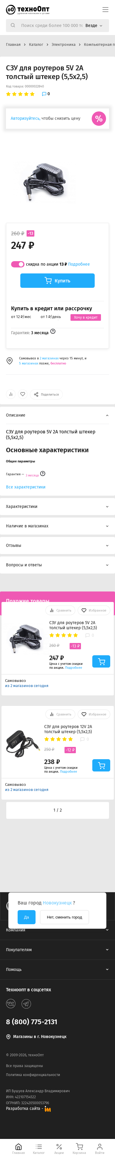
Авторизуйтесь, (25, 118)
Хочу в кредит (85, 317)
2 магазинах (49, 358)
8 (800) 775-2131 (31, 1022)
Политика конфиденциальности (33, 1075)
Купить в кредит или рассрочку (51, 308)
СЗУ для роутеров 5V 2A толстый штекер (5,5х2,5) (73, 625)
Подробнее (79, 264)
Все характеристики (25, 487)
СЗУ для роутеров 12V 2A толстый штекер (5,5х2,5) (68, 729)
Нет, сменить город (64, 917)
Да (26, 917)
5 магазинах (28, 363)
